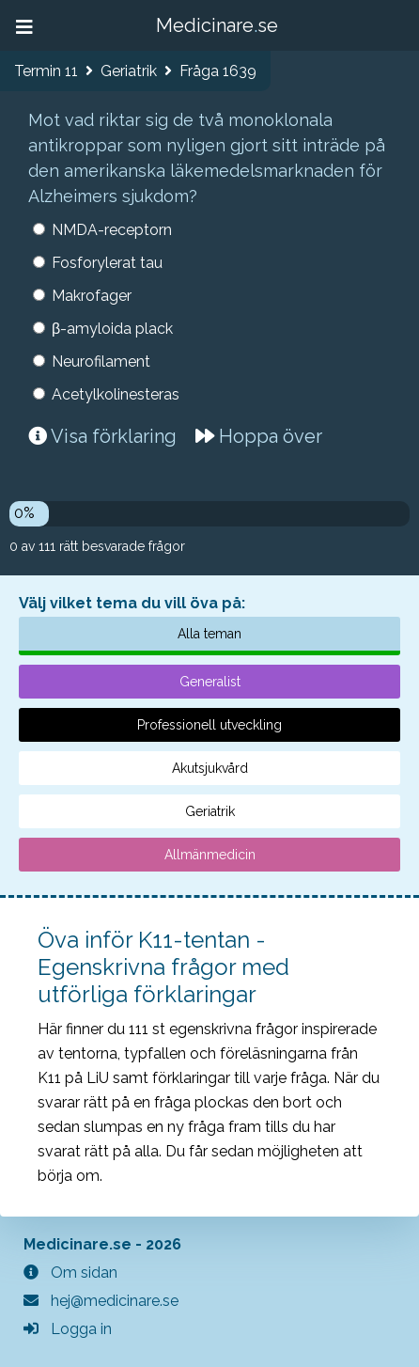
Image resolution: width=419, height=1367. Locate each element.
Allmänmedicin (210, 854)
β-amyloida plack (112, 329)
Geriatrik (210, 811)
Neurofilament (101, 361)
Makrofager (92, 296)
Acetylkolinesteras (115, 394)
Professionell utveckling (209, 724)
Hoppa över (258, 436)
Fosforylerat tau (107, 263)
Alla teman (209, 633)
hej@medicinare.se (100, 1301)
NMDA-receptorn (112, 230)
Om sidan (70, 1272)
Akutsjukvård (210, 768)
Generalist (210, 681)
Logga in (67, 1329)
